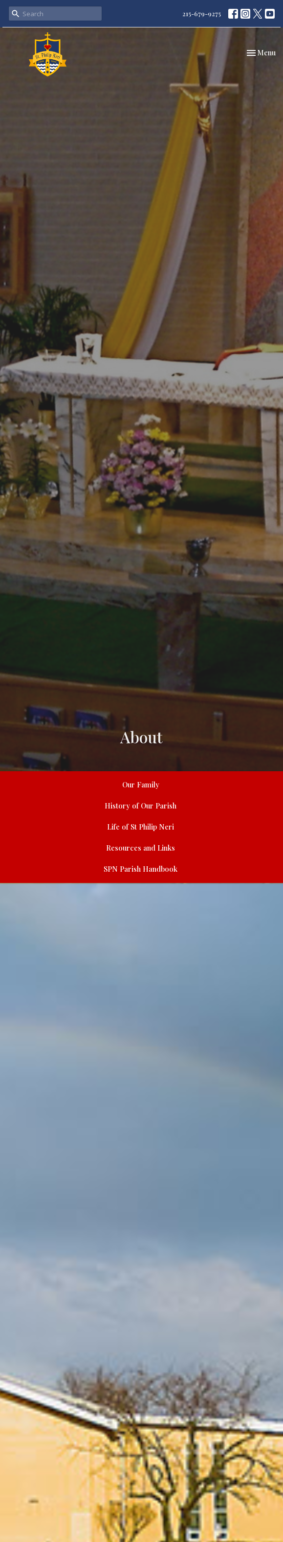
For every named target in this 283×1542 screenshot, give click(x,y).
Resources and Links (140, 848)
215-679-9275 (201, 13)
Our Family (140, 784)
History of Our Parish (140, 805)
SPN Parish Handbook (140, 869)
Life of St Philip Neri (140, 827)
